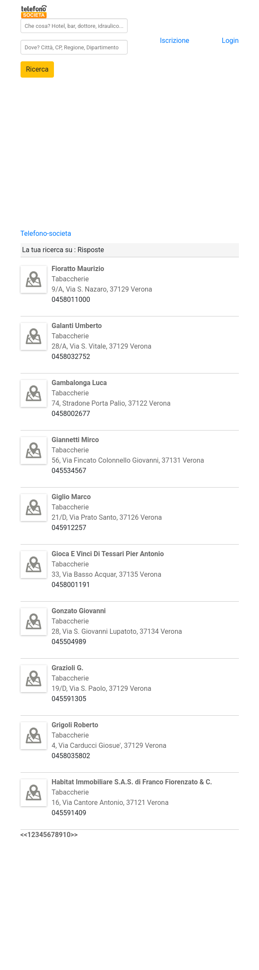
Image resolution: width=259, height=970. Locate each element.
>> (74, 835)
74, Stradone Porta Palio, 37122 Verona (111, 403)
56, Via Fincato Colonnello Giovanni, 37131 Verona (128, 460)
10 (67, 835)
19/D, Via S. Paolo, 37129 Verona (102, 688)
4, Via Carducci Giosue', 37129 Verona (109, 745)
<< (24, 835)
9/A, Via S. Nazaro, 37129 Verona (102, 289)
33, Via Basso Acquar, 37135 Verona (106, 574)
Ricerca (37, 69)
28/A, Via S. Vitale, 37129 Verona (102, 346)
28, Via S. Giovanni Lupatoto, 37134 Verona (117, 631)
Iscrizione (174, 40)
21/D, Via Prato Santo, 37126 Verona (107, 517)
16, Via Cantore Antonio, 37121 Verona (110, 802)
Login (230, 40)
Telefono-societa (46, 233)
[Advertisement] (130, 168)
